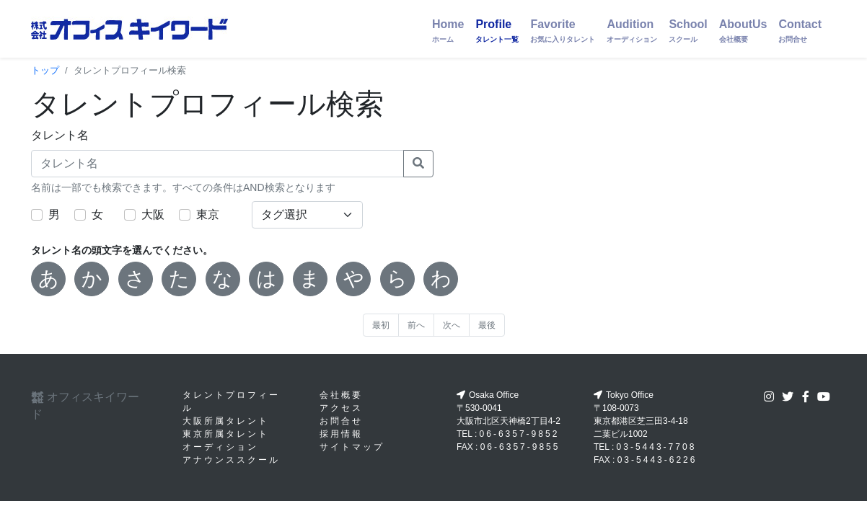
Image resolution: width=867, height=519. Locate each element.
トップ (45, 70)
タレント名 (60, 135)
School (688, 30)
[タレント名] (217, 163)
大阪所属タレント (225, 421)
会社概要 (341, 395)
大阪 (152, 214)
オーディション (220, 447)
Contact (800, 30)
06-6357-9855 (520, 447)
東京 (207, 214)
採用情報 (341, 434)
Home (448, 30)
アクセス (341, 408)
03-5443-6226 (657, 460)
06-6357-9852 (520, 434)
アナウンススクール (231, 460)
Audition (632, 30)
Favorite (562, 30)
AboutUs (743, 30)
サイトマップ (352, 447)
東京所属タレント (225, 434)
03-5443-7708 (657, 447)
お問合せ (341, 421)
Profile (497, 30)
